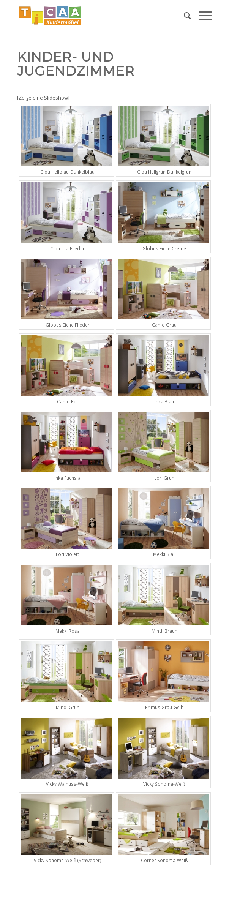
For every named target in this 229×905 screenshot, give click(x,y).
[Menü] (201, 15)
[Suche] (183, 15)
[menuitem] (183, 15)
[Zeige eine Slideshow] (43, 97)
